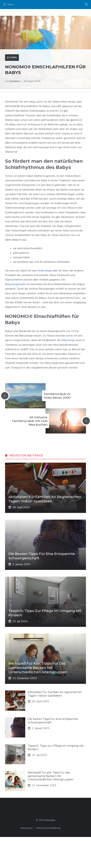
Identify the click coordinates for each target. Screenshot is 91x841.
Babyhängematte (15, 284)
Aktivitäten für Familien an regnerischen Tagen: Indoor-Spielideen (55, 694)
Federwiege (44, 270)
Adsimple (50, 820)
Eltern (12, 57)
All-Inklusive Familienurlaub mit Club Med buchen (29, 421)
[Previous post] (5, 395)
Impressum (27, 827)
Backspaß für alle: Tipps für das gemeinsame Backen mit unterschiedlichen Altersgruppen (37, 667)
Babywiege (68, 340)
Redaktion (14, 81)
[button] (86, 4)
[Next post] (86, 421)
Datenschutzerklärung (48, 827)
